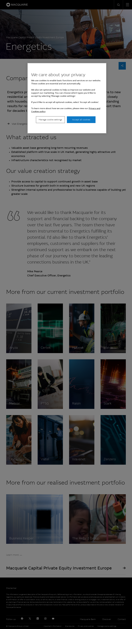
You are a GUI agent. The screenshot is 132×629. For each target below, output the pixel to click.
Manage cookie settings (50, 119)
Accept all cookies (81, 119)
